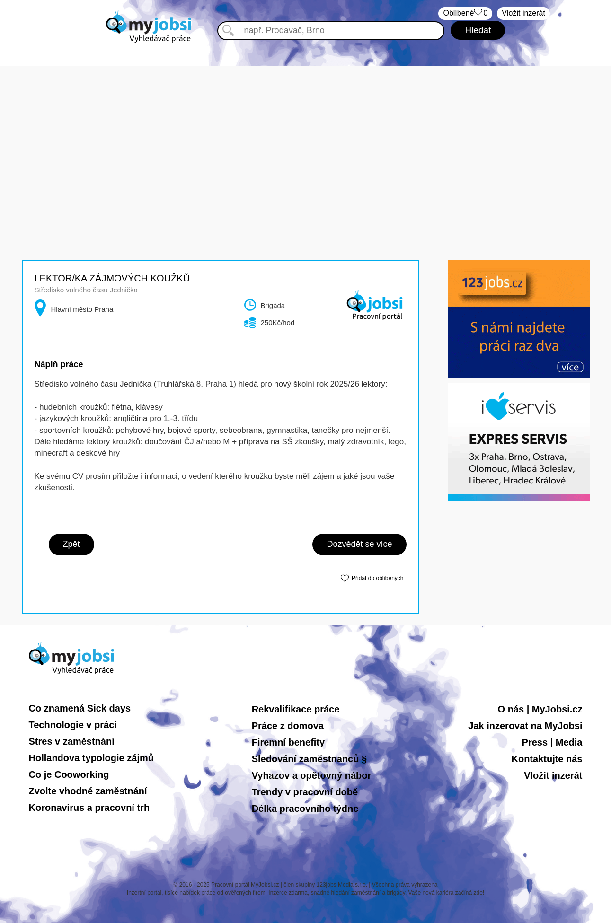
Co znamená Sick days (80, 708)
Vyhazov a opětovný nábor (312, 775)
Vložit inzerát (523, 13)
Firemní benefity (288, 742)
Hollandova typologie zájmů (91, 758)
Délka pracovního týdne (305, 808)
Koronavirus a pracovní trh (89, 807)
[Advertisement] (306, 132)
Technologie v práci (73, 725)
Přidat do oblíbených (377, 578)
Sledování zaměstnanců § (309, 759)
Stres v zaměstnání (72, 741)
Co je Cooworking (69, 774)
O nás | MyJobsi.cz (540, 709)
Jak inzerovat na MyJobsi (525, 726)
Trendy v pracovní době (305, 792)
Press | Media (552, 742)
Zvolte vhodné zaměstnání (88, 791)
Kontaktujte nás (546, 759)
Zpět (71, 544)
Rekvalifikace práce (296, 709)
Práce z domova (288, 726)
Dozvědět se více (359, 544)
